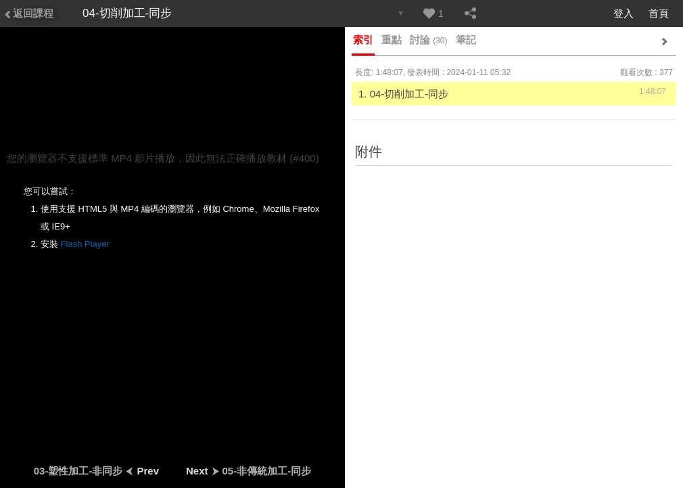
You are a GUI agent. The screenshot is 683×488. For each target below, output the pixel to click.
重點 (391, 39)
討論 (429, 39)
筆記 (466, 39)
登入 (623, 13)
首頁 (659, 13)
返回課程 (28, 13)
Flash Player (85, 244)
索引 (363, 39)
